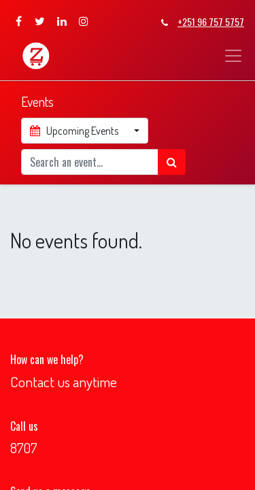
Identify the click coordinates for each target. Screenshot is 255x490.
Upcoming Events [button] (75, 130)
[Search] (172, 162)
